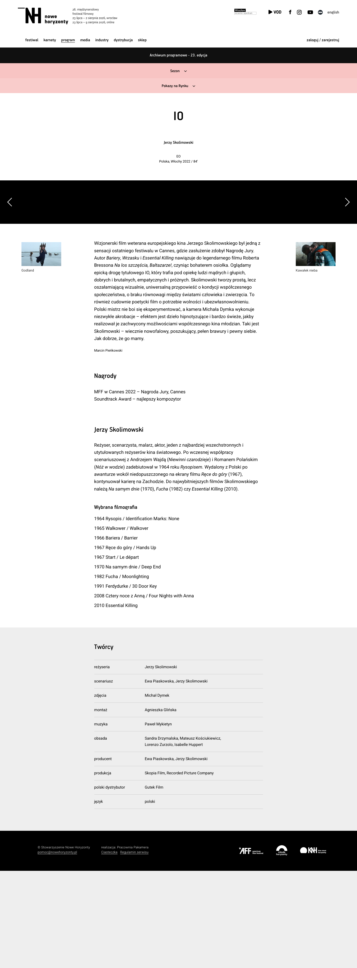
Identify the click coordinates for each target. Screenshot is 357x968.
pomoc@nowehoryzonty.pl (57, 949)
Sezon (175, 71)
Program (68, 40)
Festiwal (31, 40)
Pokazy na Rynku (175, 86)
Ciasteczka (109, 949)
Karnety (49, 40)
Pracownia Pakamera (133, 944)
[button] (347, 250)
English (333, 12)
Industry (101, 40)
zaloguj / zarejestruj (323, 40)
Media (85, 40)
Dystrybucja (123, 40)
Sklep (142, 40)
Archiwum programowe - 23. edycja (178, 55)
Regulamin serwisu (134, 949)
